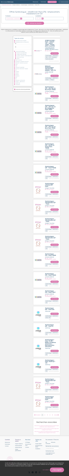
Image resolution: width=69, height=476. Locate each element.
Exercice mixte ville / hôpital (22, 68)
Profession (8, 16)
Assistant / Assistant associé (22, 61)
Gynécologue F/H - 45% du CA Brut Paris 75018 (50, 125)
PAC (16, 77)
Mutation (17, 76)
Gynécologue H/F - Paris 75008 (50, 165)
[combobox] (19, 18)
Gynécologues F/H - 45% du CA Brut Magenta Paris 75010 (50, 107)
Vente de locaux (20, 57)
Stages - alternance (20, 81)
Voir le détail (46, 470)
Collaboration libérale (21, 54)
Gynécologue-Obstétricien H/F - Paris (50, 200)
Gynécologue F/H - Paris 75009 (50, 251)
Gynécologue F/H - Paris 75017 (50, 287)
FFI (16, 70)
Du (15, 43)
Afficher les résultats (34, 23)
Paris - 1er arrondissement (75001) (51, 92)
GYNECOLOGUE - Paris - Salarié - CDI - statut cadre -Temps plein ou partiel (50, 43)
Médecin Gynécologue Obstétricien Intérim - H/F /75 (50, 68)
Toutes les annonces (6, 4)
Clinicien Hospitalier (20, 67)
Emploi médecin (16, 4)
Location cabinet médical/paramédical (24, 55)
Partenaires (43, 1)
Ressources (35, 1)
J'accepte (56, 470)
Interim (17, 73)
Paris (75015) (48, 51)
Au (15, 46)
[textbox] (22, 18)
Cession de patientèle (21, 52)
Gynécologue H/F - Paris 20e (49, 304)
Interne (17, 74)
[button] (52, 2)
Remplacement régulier (21, 40)
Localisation (38, 16)
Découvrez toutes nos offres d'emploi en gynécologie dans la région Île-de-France (47, 422)
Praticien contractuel (20, 80)
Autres (17, 58)
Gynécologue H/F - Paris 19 (49, 320)
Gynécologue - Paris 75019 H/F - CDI (50, 356)
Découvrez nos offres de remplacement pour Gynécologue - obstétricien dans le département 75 (47, 419)
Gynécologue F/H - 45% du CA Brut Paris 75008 (50, 87)
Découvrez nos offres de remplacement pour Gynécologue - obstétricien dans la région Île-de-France (47, 425)
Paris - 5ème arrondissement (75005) (50, 275)
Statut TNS (18, 83)
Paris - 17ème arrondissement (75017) (50, 291)
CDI (16, 65)
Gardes (17, 71)
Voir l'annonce (55, 53)
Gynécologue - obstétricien (27, 4)
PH (16, 78)
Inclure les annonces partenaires (23, 89)
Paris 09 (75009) (49, 187)
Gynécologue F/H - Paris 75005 (50, 270)
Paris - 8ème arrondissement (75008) (50, 150)
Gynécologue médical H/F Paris (49, 182)
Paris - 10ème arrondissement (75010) (50, 112)
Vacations (18, 84)
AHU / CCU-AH (19, 60)
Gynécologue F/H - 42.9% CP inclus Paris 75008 (49, 144)
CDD (16, 64)
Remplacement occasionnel (22, 42)
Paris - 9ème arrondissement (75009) (50, 255)
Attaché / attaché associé (22, 63)
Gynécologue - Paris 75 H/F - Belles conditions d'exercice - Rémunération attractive (50, 337)
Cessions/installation (20, 51)
